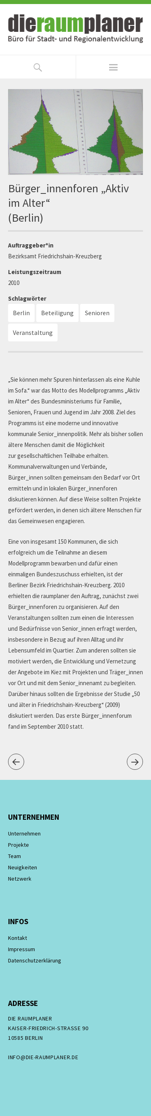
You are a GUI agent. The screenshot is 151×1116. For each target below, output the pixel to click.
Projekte (18, 844)
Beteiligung (57, 313)
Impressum (21, 949)
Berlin (21, 313)
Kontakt (17, 937)
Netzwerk (19, 878)
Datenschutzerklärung (34, 960)
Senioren (97, 313)
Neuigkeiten (22, 867)
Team (14, 856)
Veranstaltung (33, 332)
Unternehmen (24, 833)
